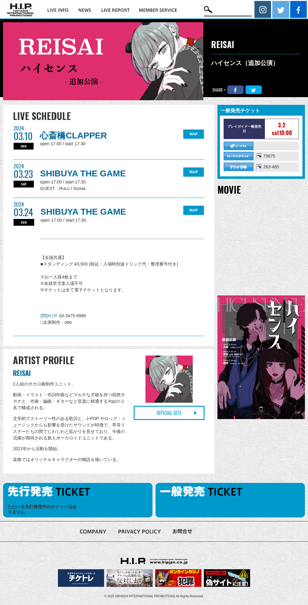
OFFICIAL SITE (168, 413)
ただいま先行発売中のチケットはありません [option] (42, 509)
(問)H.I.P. (49, 315)
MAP (193, 134)
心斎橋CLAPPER (73, 135)
